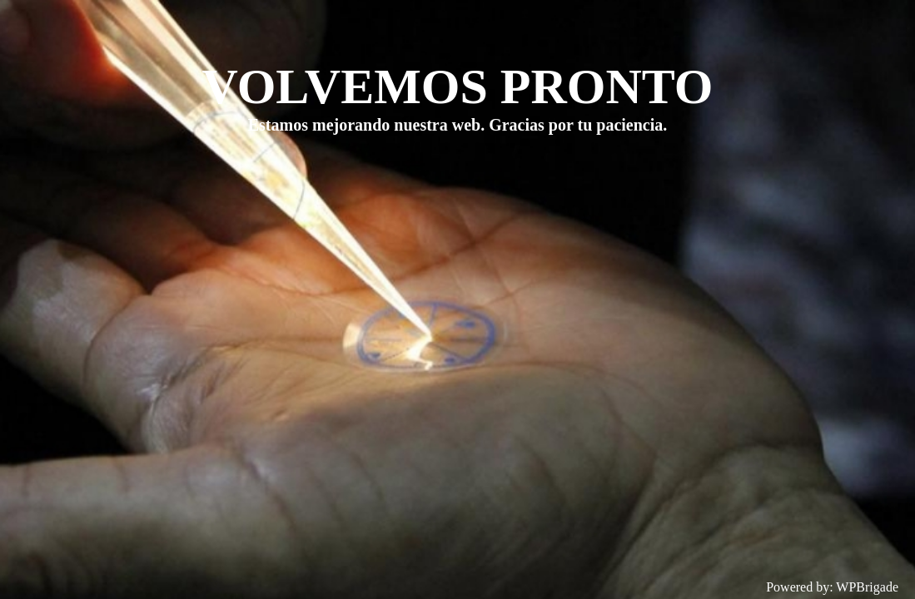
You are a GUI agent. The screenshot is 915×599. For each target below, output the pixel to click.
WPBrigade (867, 587)
